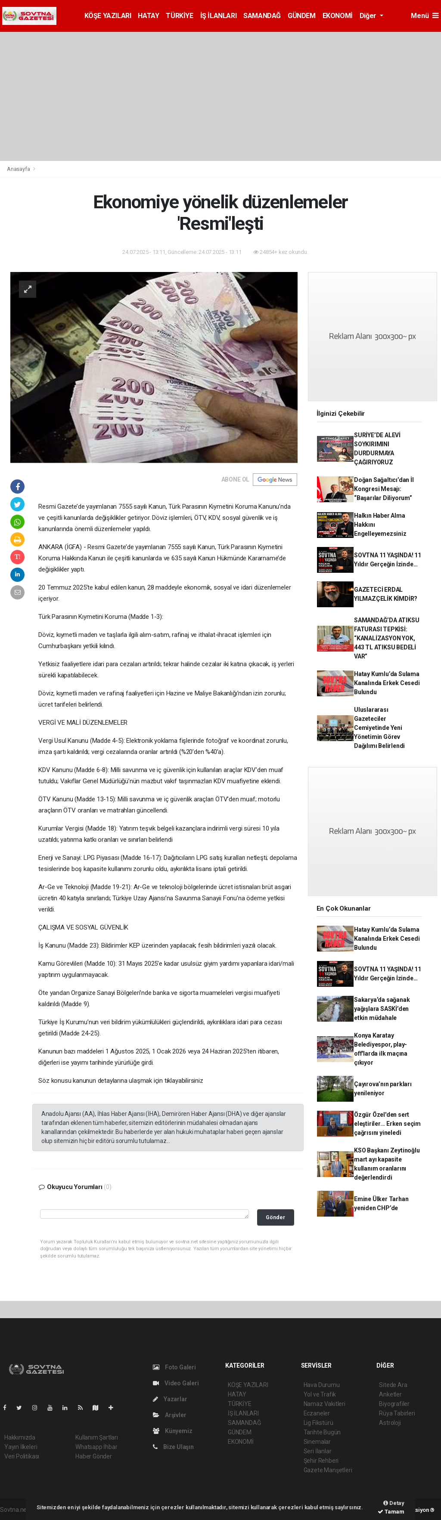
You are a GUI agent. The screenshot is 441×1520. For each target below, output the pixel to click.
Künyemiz (172, 1430)
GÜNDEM (302, 16)
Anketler (390, 1394)
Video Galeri (176, 1383)
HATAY (148, 16)
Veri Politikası (21, 1456)
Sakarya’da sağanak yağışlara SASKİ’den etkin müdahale (382, 1008)
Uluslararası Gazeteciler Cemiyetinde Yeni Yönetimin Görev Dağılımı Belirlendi (379, 727)
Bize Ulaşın (173, 1446)
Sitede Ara (393, 1384)
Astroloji (390, 1422)
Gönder (275, 1217)
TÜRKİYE (179, 16)
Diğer (369, 16)
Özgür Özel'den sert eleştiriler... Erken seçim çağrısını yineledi (387, 1123)
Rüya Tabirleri (397, 1413)
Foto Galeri (174, 1367)
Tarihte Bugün (322, 1432)
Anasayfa (19, 169)
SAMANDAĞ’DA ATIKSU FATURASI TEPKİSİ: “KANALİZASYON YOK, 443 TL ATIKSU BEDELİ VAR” (386, 638)
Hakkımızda (19, 1437)
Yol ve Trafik (320, 1394)
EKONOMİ (338, 16)
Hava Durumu (322, 1384)
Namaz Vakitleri (324, 1403)
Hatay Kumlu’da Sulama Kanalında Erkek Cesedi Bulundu (387, 682)
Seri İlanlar (318, 1451)
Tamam (391, 1511)
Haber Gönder (93, 1456)
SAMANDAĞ (262, 16)
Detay (393, 1503)
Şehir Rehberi (321, 1460)
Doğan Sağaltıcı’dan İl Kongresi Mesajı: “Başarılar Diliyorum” (384, 488)
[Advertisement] (220, 96)
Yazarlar (170, 1399)
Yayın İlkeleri (20, 1446)
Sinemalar (317, 1441)
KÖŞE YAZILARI (107, 16)
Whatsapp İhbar (96, 1446)
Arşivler (169, 1415)
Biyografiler (394, 1403)
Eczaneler (317, 1413)
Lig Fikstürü (318, 1422)
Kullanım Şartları (96, 1437)
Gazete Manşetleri (328, 1470)
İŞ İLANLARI (218, 16)
